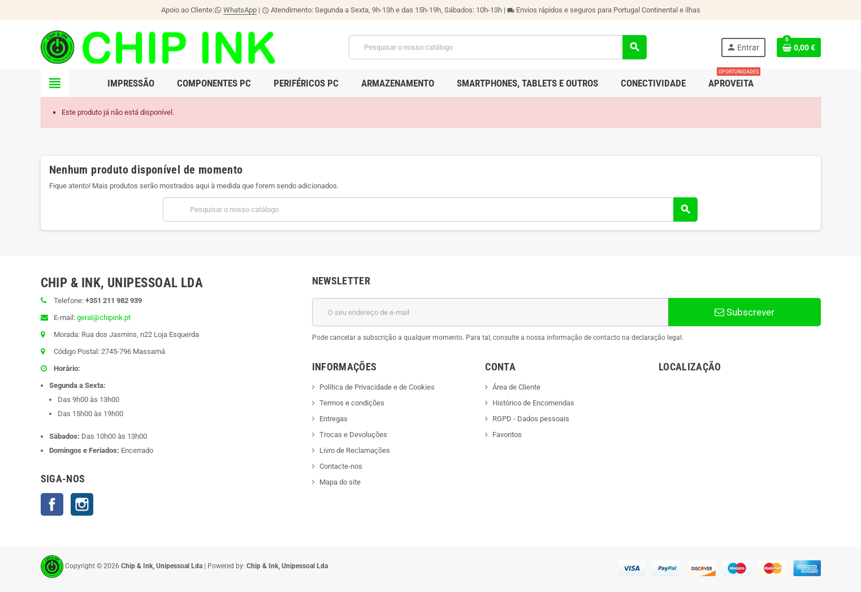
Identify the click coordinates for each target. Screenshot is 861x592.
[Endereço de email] (490, 312)
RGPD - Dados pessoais (530, 418)
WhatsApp (240, 10)
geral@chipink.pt (104, 317)
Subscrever (745, 312)
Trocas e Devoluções (353, 434)
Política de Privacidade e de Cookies (377, 387)
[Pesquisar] (498, 47)
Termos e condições (351, 403)
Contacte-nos (340, 466)
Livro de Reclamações (354, 450)
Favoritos (507, 434)
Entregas (333, 418)
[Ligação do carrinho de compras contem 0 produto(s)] (799, 47)
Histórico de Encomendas (533, 403)
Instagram (82, 504)
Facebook (52, 504)
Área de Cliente (516, 387)
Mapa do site (340, 482)
